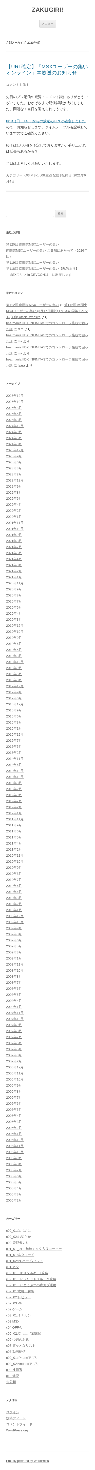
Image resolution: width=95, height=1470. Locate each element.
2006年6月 (14, 1103)
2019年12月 (15, 625)
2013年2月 (14, 789)
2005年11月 (15, 1146)
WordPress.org (17, 1430)
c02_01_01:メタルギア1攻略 (27, 1273)
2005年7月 (14, 1170)
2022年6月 (14, 498)
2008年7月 (14, 982)
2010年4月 (14, 892)
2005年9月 (14, 1158)
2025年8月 (14, 408)
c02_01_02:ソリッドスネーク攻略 (31, 1279)
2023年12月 (15, 450)
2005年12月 (15, 1140)
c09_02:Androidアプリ (22, 1364)
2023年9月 (14, 456)
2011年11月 (15, 819)
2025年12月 (15, 396)
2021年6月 (14, 553)
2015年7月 (14, 740)
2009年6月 (14, 940)
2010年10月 (15, 861)
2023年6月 (14, 462)
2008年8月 (14, 976)
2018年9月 (14, 668)
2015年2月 (14, 753)
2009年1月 (14, 958)
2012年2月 (14, 807)
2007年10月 (15, 1019)
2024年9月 (14, 432)
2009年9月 (14, 928)
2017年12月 (15, 686)
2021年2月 (14, 571)
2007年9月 (14, 1025)
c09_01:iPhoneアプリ (22, 1358)
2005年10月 (15, 1152)
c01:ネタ (12, 1267)
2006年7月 (14, 1097)
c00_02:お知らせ (18, 1237)
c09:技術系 (14, 1370)
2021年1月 (14, 577)
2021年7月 (14, 547)
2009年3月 (14, 952)
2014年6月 (14, 765)
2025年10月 (15, 402)
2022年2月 (14, 511)
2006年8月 (14, 1091)
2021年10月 (15, 529)
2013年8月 (14, 783)
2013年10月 (15, 777)
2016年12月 (15, 704)
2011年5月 (14, 837)
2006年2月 (14, 1128)
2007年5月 (14, 1049)
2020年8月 (14, 595)
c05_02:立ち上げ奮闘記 (23, 1333)
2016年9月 (14, 710)
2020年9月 (14, 589)
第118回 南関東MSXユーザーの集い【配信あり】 (42, 269)
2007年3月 (14, 1055)
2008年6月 (14, 989)
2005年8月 (14, 1164)
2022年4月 (14, 504)
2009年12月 (15, 916)
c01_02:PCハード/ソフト (24, 1261)
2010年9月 (14, 867)
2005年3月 (14, 1194)
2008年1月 (14, 1007)
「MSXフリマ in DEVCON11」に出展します (39, 275)
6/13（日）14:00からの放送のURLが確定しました (46, 121)
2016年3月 (14, 722)
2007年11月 (15, 1013)
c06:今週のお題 (17, 1339)
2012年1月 (14, 813)
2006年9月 (14, 1085)
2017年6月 (14, 698)
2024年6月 (14, 438)
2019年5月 (14, 650)
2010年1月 (14, 910)
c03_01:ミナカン (18, 1315)
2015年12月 (15, 734)
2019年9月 (14, 638)
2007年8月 (14, 1031)
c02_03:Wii (14, 1303)
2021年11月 (15, 523)
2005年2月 (14, 1200)
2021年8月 (14, 541)
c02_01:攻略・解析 (20, 1291)
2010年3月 (14, 898)
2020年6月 (14, 607)
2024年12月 (15, 426)
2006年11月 (15, 1073)
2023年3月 (14, 468)
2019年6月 (14, 644)
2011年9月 (14, 825)
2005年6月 (14, 1176)
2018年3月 (14, 680)
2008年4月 (14, 1001)
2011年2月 (14, 849)
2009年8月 (14, 934)
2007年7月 (14, 1037)
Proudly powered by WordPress (27, 1461)
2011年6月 (14, 831)
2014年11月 (15, 759)
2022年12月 (15, 480)
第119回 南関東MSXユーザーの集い (32, 262)
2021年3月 (14, 565)
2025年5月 (14, 414)
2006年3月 (14, 1122)
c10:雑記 (12, 1376)
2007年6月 (14, 1043)
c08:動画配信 (49, 175)
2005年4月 (14, 1188)
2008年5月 (14, 995)
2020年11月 (15, 583)
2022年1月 (14, 517)
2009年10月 (15, 922)
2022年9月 (14, 486)
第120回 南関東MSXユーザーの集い (32, 244)
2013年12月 (15, 771)
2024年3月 (14, 444)
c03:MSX (31, 175)
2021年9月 (14, 535)
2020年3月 (14, 619)
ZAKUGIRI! (47, 9)
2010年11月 (15, 855)
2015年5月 (14, 746)
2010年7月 (14, 880)
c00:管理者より (17, 1243)
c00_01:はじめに (18, 1231)
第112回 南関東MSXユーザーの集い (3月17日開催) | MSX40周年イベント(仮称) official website (47, 311)
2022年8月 (14, 492)
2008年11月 (15, 964)
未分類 (11, 1382)
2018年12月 (15, 662)
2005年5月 (14, 1182)
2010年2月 (14, 904)
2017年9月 (14, 692)
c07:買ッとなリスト (20, 1345)
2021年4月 (14, 559)
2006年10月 (15, 1079)
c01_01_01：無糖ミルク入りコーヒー (34, 1249)
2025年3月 (14, 420)
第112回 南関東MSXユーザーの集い (32, 305)
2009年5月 (14, 946)
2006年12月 (15, 1067)
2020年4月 (14, 613)
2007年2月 (14, 1061)
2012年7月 (14, 801)
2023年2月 (14, 474)
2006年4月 (14, 1116)
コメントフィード (19, 1424)
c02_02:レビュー (18, 1297)
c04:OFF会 (14, 1327)
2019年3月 (14, 656)
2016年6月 (14, 716)
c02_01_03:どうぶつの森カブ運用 (31, 1285)
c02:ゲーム (14, 1309)
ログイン (12, 1412)
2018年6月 (14, 674)
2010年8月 (14, 874)
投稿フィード (16, 1418)
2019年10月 (15, 632)
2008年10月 (15, 970)
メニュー (47, 23)
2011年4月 (14, 843)
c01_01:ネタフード (20, 1255)
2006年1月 (14, 1134)
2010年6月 (14, 886)
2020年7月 (14, 601)
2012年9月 (14, 795)
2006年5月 (14, 1110)
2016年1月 (14, 728)
